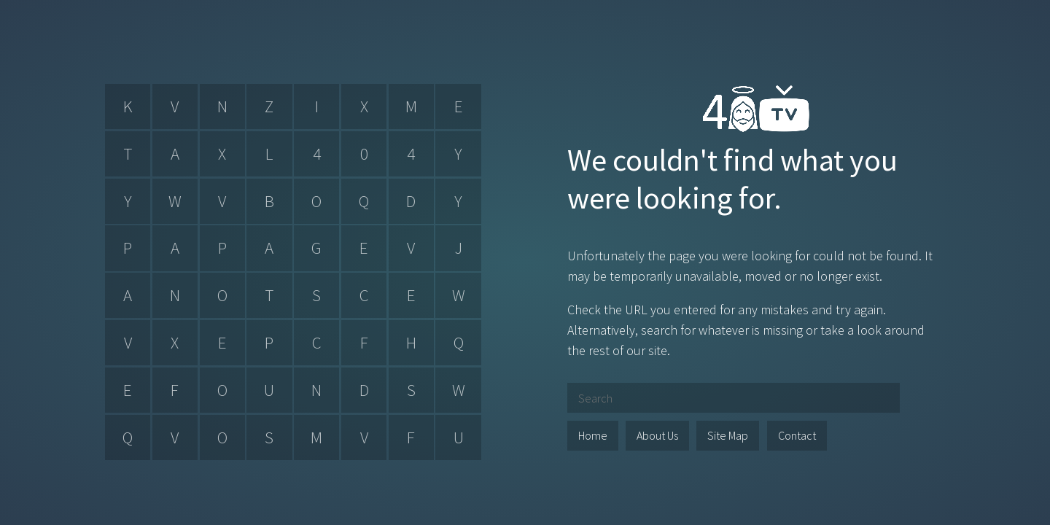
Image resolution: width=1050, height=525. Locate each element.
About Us (657, 435)
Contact (797, 435)
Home (592, 435)
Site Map (727, 435)
